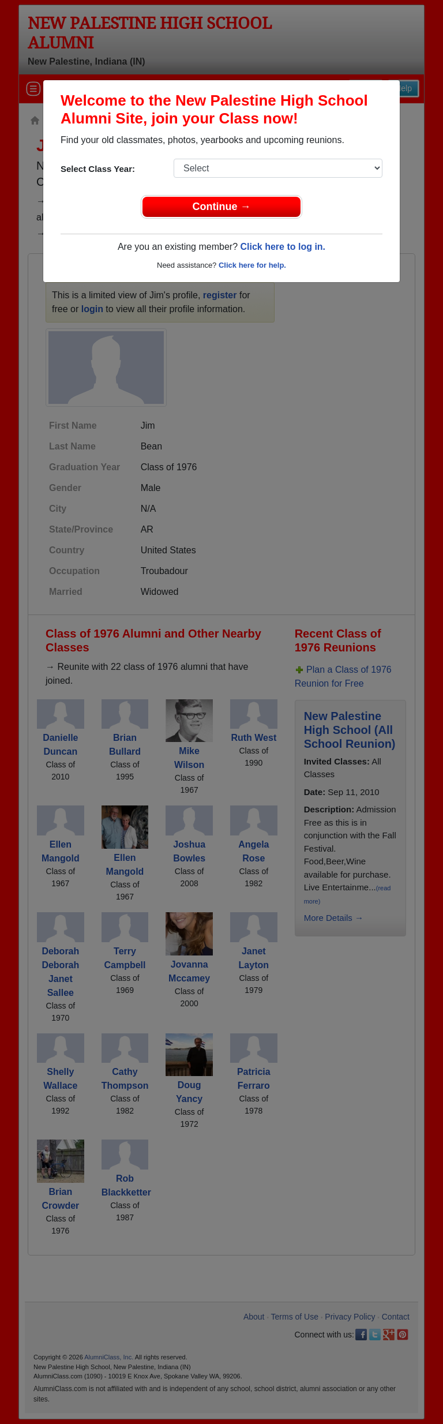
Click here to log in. (282, 247)
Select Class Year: (98, 169)
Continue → (222, 206)
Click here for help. (252, 265)
